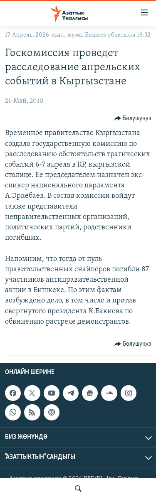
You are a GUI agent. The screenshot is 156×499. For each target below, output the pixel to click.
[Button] (132, 118)
